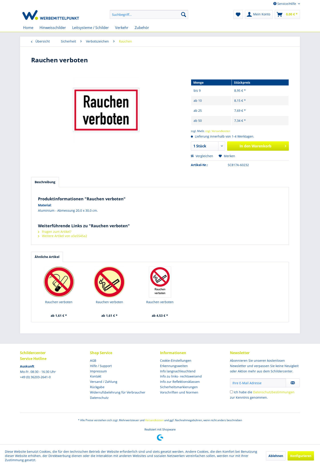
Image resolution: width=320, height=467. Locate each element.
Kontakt (95, 376)
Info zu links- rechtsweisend (181, 376)
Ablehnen (275, 456)
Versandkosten (154, 420)
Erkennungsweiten (174, 366)
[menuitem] (149, 14)
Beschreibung (45, 182)
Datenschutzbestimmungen (273, 392)
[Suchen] (183, 14)
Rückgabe (97, 387)
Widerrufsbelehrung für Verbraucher (117, 392)
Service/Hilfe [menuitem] (285, 4)
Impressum (98, 371)
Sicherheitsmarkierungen (179, 387)
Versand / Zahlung (103, 382)
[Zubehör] (142, 27)
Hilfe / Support (101, 366)
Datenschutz (99, 398)
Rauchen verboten (58, 302)
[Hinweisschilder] (52, 27)
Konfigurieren (300, 456)
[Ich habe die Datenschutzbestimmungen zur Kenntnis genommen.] (231, 391)
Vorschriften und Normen (179, 392)
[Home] (28, 27)
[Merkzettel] (238, 14)
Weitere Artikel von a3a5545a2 (62, 236)
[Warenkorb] (287, 14)
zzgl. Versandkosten (217, 131)
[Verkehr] (122, 27)
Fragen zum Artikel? (54, 231)
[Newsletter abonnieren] (293, 382)
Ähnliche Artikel (47, 257)
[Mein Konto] (259, 14)
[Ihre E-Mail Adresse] (258, 382)
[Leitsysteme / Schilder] (90, 27)
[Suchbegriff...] (149, 14)
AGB (93, 360)
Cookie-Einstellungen (175, 360)
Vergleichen (202, 156)
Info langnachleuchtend (178, 371)
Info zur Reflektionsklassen (180, 382)
